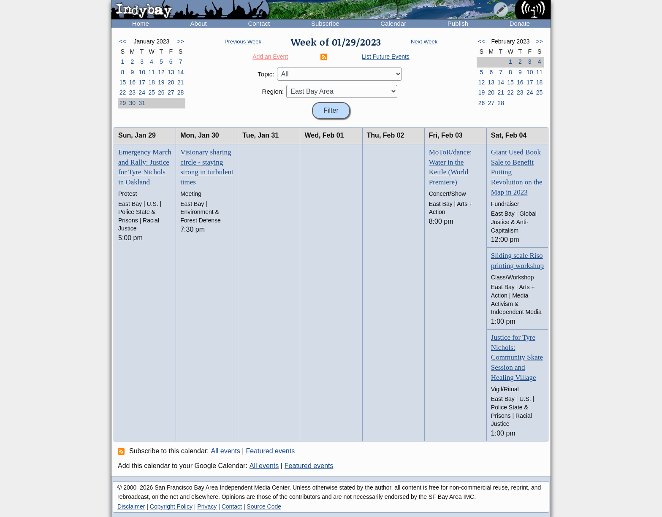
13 (171, 72)
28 (180, 92)
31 (141, 103)
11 (151, 72)
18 (151, 82)
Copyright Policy (171, 506)
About (198, 23)
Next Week (424, 41)
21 (180, 82)
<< (122, 41)
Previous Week (243, 41)
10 (141, 72)
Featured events (270, 451)
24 (141, 92)
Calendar (393, 23)
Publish (458, 23)
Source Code (264, 506)
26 (161, 92)
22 (122, 92)
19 (161, 82)
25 (151, 92)
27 (171, 92)
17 (141, 82)
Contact (259, 23)
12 (161, 72)
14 (180, 72)
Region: (273, 91)
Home (140, 23)
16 (132, 82)
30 (132, 103)
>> (180, 41)
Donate (520, 23)
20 (171, 82)
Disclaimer (131, 506)
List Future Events (386, 56)
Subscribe (325, 23)
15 (122, 82)
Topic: (266, 74)
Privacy (207, 506)
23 (132, 92)
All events (225, 451)
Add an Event (270, 56)
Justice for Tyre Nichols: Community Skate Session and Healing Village (517, 357)
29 (122, 103)
